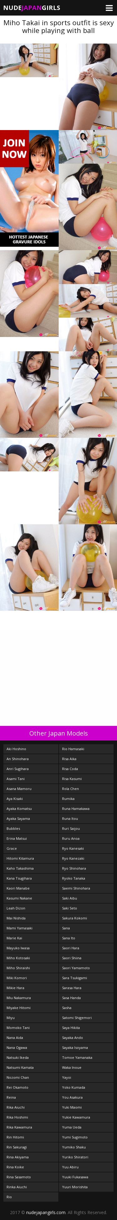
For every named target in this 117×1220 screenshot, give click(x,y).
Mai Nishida (16, 918)
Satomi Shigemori (77, 1017)
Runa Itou (70, 818)
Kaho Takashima (20, 868)
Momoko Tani (18, 1027)
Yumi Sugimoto (75, 1137)
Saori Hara (70, 948)
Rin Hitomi (15, 1137)
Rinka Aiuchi (17, 1187)
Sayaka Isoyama (75, 1047)
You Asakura (72, 1097)
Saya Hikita (71, 1027)
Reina (11, 1097)
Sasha (66, 1007)
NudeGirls (31, 7)
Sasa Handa (71, 997)
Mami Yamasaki (19, 928)
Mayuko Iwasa (18, 948)
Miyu (11, 1017)
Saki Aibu (69, 898)
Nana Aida (15, 1037)
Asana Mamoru (19, 788)
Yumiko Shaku (74, 1147)
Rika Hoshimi (17, 1117)
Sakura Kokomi (74, 918)
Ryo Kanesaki (73, 848)
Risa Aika (69, 758)
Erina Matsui (17, 838)
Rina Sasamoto (19, 1177)
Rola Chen (70, 788)
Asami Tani (16, 778)
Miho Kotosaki (18, 958)
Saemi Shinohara (76, 888)
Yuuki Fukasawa (75, 1177)
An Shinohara (18, 758)
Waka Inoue (71, 1067)
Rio (9, 1196)
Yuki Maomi (72, 1107)
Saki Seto (69, 908)
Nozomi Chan (18, 1077)
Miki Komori (17, 977)
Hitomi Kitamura (20, 858)
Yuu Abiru (70, 1167)
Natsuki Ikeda (18, 1057)
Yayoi (66, 1077)
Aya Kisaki (15, 798)
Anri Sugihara (18, 768)
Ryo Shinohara (74, 868)
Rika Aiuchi (16, 1107)
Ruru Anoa (71, 838)
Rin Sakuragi (17, 1147)
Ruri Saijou (71, 828)
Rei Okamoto (17, 1087)
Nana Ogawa (17, 1047)
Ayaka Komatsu (19, 808)
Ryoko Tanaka (73, 878)
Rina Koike (15, 1167)
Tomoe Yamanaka (77, 1057)
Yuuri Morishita (75, 1187)
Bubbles (13, 828)
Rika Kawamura (19, 1127)
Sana (66, 928)
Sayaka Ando (72, 1037)
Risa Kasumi (72, 778)
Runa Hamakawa (76, 808)
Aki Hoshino (16, 748)
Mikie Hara (15, 987)
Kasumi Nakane (19, 898)
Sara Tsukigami (74, 977)
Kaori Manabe (18, 888)
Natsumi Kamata (20, 1067)
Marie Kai (14, 938)
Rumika (68, 798)
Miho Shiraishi (18, 967)
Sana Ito (68, 938)
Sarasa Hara (71, 987)
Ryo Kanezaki (73, 858)
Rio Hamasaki (73, 748)
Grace (12, 848)
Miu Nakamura (19, 997)
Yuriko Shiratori (75, 1157)
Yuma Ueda (71, 1127)
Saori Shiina (71, 958)
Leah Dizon (16, 908)
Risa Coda (70, 768)
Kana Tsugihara (19, 878)
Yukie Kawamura (76, 1117)
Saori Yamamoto (76, 967)
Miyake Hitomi (19, 1007)
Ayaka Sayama (18, 818)
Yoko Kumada (73, 1087)
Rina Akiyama (18, 1157)
